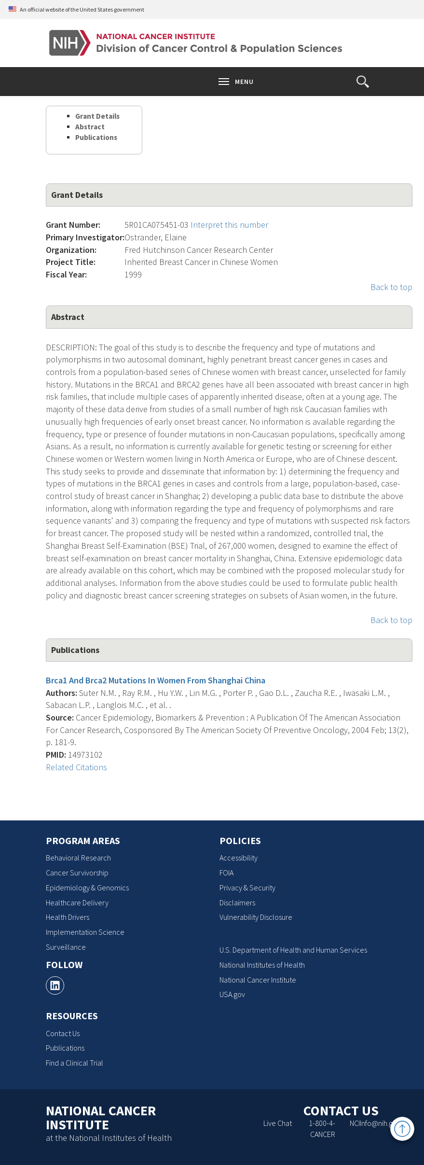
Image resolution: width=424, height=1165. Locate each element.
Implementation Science (85, 932)
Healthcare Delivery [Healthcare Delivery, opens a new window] (77, 902)
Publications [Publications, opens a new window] (65, 1048)
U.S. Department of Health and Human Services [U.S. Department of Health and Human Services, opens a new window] (293, 950)
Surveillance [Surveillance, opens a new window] (66, 947)
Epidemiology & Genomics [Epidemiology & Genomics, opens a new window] (87, 887)
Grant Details (97, 116)
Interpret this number (229, 224)
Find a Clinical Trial (74, 1063)
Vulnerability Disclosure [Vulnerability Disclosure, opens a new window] (255, 917)
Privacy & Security (247, 887)
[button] (363, 81)
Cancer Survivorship (77, 872)
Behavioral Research (78, 857)
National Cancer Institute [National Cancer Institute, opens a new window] (257, 980)
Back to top (391, 286)
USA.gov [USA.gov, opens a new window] (232, 994)
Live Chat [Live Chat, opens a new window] (277, 1123)
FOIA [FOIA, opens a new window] (226, 872)
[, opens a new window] (55, 985)
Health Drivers (67, 917)
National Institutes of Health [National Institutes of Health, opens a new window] (262, 965)
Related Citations (76, 767)
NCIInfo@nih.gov (375, 1123)
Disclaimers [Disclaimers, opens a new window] (237, 902)
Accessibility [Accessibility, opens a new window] (238, 857)
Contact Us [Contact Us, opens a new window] (63, 1033)
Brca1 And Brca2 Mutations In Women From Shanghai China (155, 680)
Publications (96, 137)
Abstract (90, 126)
